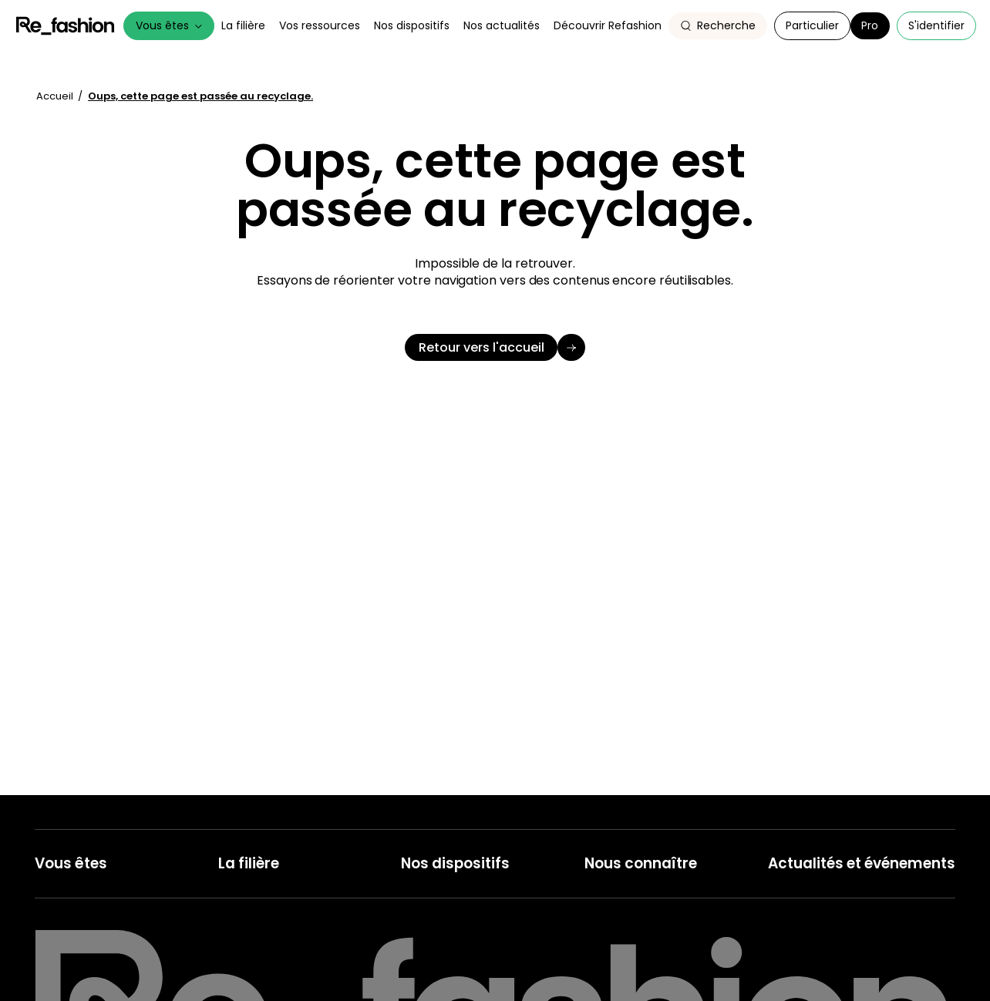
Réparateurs (66, 936)
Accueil (56, 96)
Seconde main (438, 936)
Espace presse (806, 981)
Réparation (429, 981)
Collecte (422, 889)
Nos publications (809, 959)
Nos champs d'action (637, 912)
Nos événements (811, 912)
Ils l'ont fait (243, 936)
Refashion (65, 25)
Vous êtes (169, 25)
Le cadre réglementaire (278, 912)
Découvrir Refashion (608, 25)
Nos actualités (501, 25)
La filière (243, 25)
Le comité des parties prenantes (665, 959)
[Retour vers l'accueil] (495, 348)
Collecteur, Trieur (77, 959)
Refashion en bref (628, 889)
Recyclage (428, 912)
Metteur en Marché (82, 889)
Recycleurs (62, 981)
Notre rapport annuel (637, 981)
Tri (406, 959)
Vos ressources (319, 25)
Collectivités (65, 912)
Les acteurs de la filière (275, 889)
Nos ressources (807, 936)
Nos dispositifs (412, 25)
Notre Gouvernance (634, 936)
